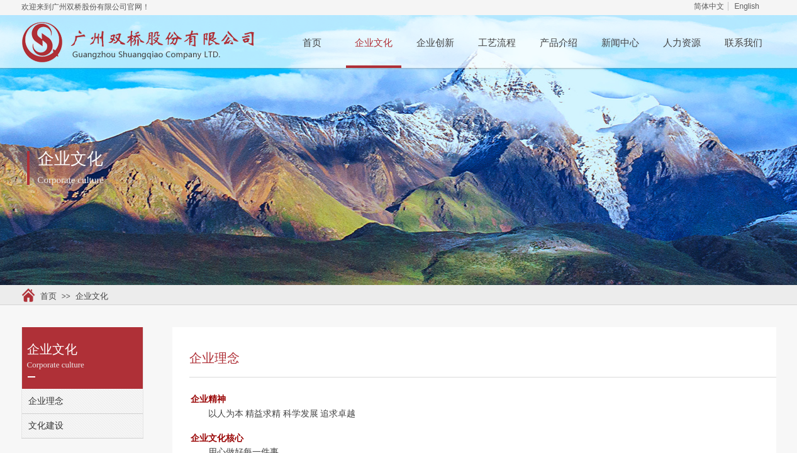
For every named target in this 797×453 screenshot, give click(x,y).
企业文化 (374, 43)
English (746, 6)
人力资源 (682, 43)
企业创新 (435, 43)
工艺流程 (497, 43)
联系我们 (743, 43)
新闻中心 (620, 43)
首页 (312, 43)
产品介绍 (558, 43)
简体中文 (709, 6)
